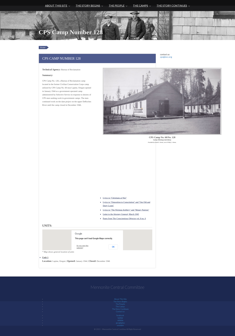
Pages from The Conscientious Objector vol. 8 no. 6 (124, 218)
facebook (120, 315)
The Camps (140, 5)
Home (42, 47)
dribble (120, 320)
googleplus (120, 323)
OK (113, 247)
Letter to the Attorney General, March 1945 (121, 214)
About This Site (56, 5)
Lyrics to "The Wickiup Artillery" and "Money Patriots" (126, 210)
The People (116, 5)
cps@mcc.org (166, 57)
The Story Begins (88, 5)
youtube (120, 325)
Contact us (120, 311)
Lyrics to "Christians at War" (115, 198)
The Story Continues (172, 5)
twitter (120, 318)
